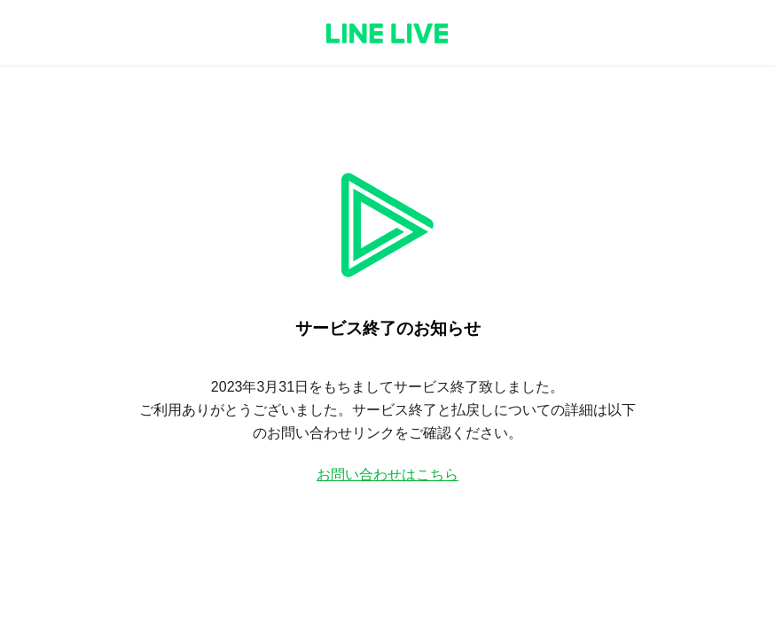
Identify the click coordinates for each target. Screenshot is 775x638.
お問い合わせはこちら (387, 474)
